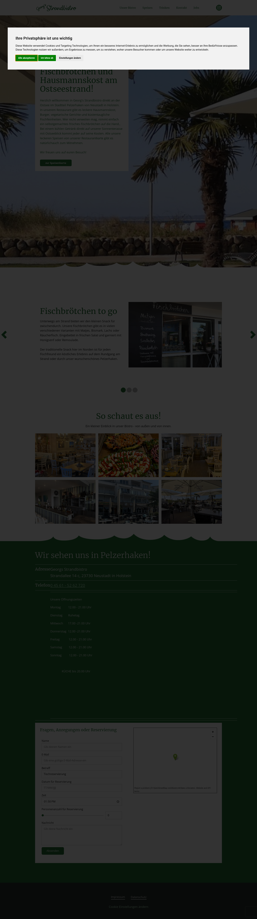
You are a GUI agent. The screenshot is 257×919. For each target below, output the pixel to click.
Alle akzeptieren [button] (26, 58)
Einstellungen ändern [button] (70, 58)
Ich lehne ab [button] (47, 58)
